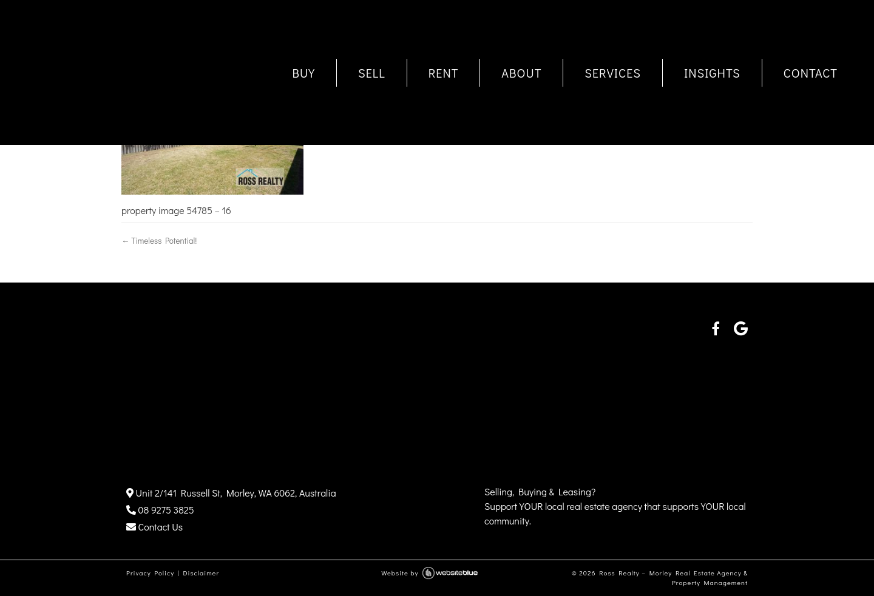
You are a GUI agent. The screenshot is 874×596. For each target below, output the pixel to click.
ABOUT (521, 73)
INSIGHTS (712, 73)
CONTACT (811, 73)
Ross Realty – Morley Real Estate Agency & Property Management (673, 578)
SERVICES (612, 73)
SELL (371, 73)
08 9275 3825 (160, 509)
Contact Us (154, 526)
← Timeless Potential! (159, 240)
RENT (444, 73)
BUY (304, 73)
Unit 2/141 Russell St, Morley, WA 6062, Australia (231, 492)
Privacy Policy (150, 572)
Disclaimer (201, 572)
